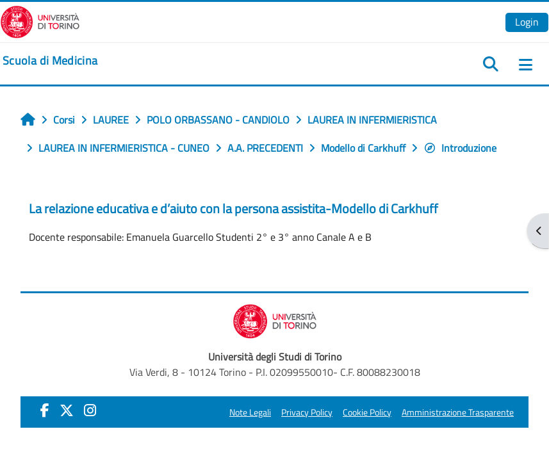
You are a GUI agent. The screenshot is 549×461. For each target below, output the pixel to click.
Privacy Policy (306, 412)
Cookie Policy (367, 412)
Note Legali (250, 412)
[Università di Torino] (40, 20)
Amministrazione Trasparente (458, 412)
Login (527, 21)
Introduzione (459, 148)
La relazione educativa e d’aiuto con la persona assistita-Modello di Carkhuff (233, 208)
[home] (50, 61)
